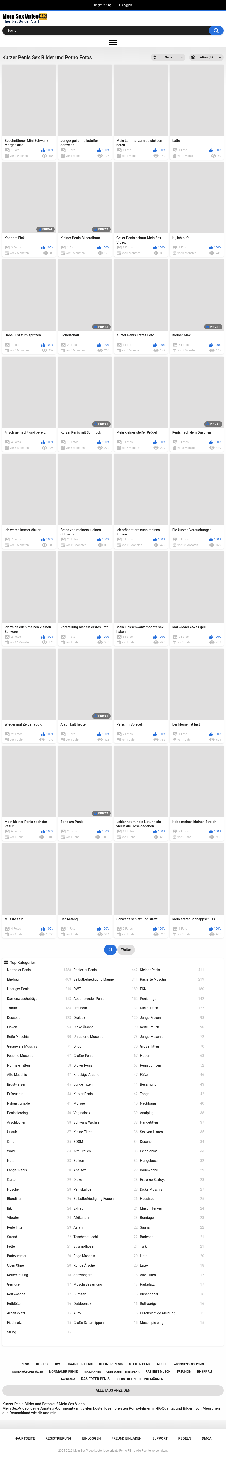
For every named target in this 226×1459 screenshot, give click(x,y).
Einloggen (125, 5)
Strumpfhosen (105, 1246)
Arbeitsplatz (39, 1313)
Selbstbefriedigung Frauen (105, 1199)
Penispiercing (39, 1113)
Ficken (39, 1027)
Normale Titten (39, 1065)
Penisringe (172, 999)
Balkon (105, 1161)
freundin (184, 1371)
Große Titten (172, 1046)
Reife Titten (39, 1227)
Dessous (39, 1018)
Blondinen (39, 1199)
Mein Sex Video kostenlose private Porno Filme (104, 1450)
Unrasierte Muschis (105, 1037)
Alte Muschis (39, 1075)
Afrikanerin (105, 1218)
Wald (39, 1151)
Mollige (105, 1103)
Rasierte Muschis (172, 979)
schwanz (68, 1379)
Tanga (172, 1094)
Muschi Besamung (105, 1284)
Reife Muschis (39, 1037)
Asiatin (105, 1227)
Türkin (172, 1246)
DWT (105, 989)
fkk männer (92, 1371)
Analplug (172, 1113)
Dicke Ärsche (105, 1027)
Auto (105, 1313)
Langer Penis (39, 1170)
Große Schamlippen (105, 1323)
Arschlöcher (39, 1122)
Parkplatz (172, 1284)
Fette (39, 1246)
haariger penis (80, 1364)
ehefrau (204, 1372)
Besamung (172, 1084)
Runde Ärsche (105, 1265)
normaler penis (63, 1372)
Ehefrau (39, 979)
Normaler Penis (39, 970)
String (39, 1332)
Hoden (172, 1056)
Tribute (39, 1008)
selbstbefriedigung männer (139, 1379)
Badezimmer (39, 1256)
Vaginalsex (105, 1113)
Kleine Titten (105, 1132)
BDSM (105, 1142)
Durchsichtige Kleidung (172, 1313)
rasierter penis (95, 1379)
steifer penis (140, 1364)
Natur (39, 1161)
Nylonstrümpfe (39, 1103)
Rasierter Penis (105, 970)
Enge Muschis (105, 1256)
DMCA (207, 1438)
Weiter (126, 950)
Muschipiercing (172, 1323)
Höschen (39, 1189)
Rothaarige (172, 1304)
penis (25, 1364)
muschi (162, 1364)
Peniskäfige (105, 1189)
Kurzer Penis (105, 1094)
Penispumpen (172, 1065)
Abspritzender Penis (105, 999)
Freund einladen (126, 1438)
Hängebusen (172, 1161)
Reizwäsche (39, 1294)
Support (160, 1438)
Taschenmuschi (105, 1237)
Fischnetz (39, 1323)
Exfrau (105, 1208)
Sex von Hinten (172, 1132)
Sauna (172, 1227)
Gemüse (39, 1284)
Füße (172, 1075)
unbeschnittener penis (123, 1371)
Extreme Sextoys (172, 1180)
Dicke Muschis (172, 1189)
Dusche (172, 1142)
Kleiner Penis (172, 970)
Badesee (172, 1237)
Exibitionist (172, 1151)
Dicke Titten (172, 1008)
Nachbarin (172, 1103)
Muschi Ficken (172, 1208)
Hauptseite (24, 1438)
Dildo (105, 1046)
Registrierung (103, 5)
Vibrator (39, 1218)
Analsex (105, 1170)
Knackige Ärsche (105, 1075)
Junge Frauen (172, 1018)
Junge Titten (105, 1084)
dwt (58, 1364)
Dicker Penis (105, 1065)
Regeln (184, 1438)
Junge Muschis (172, 1037)
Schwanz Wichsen (105, 1122)
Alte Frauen (105, 1151)
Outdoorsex (105, 1304)
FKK (172, 989)
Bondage (172, 1218)
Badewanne (172, 1170)
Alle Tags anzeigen (113, 1390)
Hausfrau (172, 1199)
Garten (39, 1180)
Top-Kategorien (23, 962)
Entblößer (39, 1304)
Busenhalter (172, 1294)
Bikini (39, 1208)
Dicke (105, 1180)
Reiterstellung (39, 1275)
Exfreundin (39, 1094)
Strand (39, 1237)
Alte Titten (172, 1275)
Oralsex (105, 1018)
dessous (42, 1364)
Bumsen (105, 1294)
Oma (39, 1142)
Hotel (172, 1256)
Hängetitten (172, 1122)
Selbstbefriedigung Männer (105, 979)
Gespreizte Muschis (39, 1046)
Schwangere (105, 1275)
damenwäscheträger (27, 1371)
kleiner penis (111, 1364)
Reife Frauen (172, 1027)
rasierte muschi (158, 1371)
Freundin (105, 1008)
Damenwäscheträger (39, 999)
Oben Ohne (39, 1265)
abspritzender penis (189, 1364)
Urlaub (39, 1132)
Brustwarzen (39, 1084)
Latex (172, 1265)
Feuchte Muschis (39, 1056)
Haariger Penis (39, 989)
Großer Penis (105, 1056)
